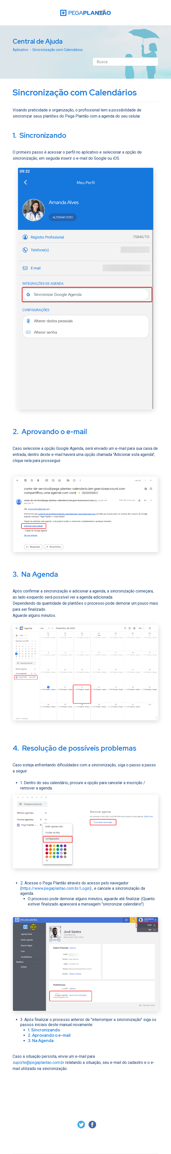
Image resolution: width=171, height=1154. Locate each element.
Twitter (81, 1124)
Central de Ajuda (37, 41)
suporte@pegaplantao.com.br (38, 1062)
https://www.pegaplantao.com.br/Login (56, 888)
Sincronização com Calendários (57, 50)
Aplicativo (20, 50)
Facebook (92, 1124)
